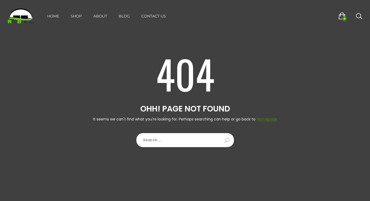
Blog (124, 16)
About (100, 16)
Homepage (267, 119)
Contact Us (153, 16)
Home (53, 16)
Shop (76, 16)
